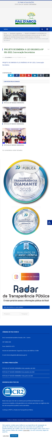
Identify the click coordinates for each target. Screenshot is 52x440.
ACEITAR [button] (14, 435)
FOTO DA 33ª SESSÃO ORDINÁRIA (25, 4)
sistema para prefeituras (26, 413)
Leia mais (26, 430)
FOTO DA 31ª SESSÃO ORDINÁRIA (14, 137)
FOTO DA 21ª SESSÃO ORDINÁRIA (14, 158)
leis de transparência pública (10, 418)
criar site (14, 413)
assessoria (5, 416)
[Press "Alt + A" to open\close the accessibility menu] (49, 222)
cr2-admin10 (8, 70)
